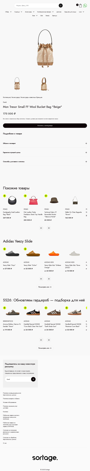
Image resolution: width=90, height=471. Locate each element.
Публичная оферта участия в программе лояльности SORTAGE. (11, 417)
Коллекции (6, 99)
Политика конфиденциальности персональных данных (12, 394)
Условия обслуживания (9, 402)
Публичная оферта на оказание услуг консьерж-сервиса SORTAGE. (10, 424)
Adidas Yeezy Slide (17, 241)
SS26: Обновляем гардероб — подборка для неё (44, 300)
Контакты (5, 412)
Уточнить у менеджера (45, 128)
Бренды (54, 15)
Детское (58, 12)
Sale (41, 15)
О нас (5, 443)
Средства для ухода (70, 12)
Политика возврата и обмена (11, 399)
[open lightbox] (30, 84)
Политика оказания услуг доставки (10, 407)
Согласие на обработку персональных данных (9, 438)
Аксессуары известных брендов (31, 99)
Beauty (47, 15)
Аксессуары (16, 99)
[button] (8, 12)
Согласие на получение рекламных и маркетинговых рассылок (11, 432)
